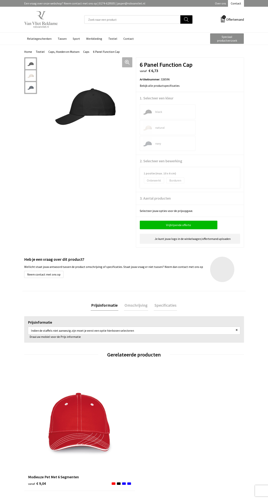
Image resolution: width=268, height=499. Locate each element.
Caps (86, 52)
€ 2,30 (201, 396)
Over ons (220, 3)
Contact (236, 3)
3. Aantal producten (155, 166)
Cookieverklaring (204, 442)
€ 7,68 (92, 396)
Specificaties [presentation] (164, 273)
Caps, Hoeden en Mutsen (63, 52)
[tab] (105, 273)
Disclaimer (200, 453)
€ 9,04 (37, 401)
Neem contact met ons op (43, 243)
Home (28, 52)
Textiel (40, 52)
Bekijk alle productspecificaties (161, 85)
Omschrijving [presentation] (136, 273)
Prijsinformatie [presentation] (105, 273)
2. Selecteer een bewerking (161, 129)
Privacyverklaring (204, 448)
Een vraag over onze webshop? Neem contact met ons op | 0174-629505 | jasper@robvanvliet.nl (84, 3)
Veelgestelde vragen (97, 442)
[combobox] (132, 19)
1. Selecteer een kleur (156, 98)
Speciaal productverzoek (227, 38)
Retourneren (147, 442)
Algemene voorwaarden (208, 436)
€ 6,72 (147, 396)
